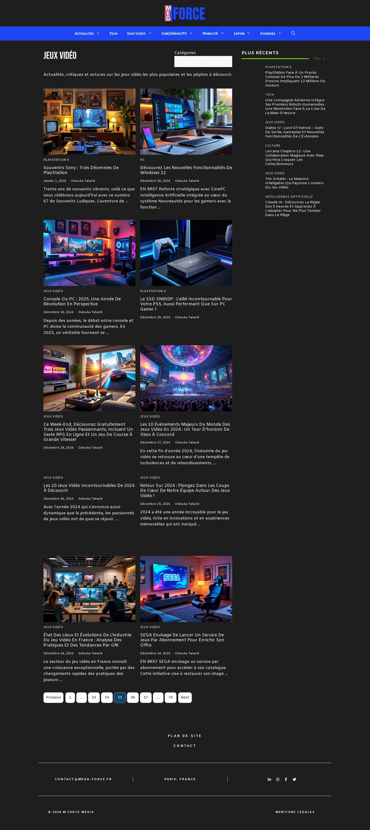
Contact (184, 746)
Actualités (90, 33)
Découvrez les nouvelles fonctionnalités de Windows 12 (186, 170)
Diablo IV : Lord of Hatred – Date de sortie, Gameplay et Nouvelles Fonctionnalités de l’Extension (294, 132)
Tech (113, 33)
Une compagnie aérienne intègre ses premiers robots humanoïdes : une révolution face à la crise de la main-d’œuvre (295, 106)
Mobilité (215, 33)
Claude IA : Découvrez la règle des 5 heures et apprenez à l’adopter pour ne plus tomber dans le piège (293, 208)
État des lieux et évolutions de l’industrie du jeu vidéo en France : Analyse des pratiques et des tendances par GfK (87, 640)
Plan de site (185, 736)
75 (170, 697)
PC (142, 160)
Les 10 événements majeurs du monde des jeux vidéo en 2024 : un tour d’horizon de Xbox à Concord (185, 430)
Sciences (273, 33)
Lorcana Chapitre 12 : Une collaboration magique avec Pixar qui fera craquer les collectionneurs (294, 157)
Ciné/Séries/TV (179, 33)
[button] (293, 33)
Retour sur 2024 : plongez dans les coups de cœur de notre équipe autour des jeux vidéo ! (185, 491)
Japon (245, 33)
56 (133, 697)
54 (107, 697)
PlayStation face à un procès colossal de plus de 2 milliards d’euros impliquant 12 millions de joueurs (295, 79)
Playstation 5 (56, 160)
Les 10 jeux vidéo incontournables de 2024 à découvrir (89, 488)
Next (185, 697)
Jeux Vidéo (142, 33)
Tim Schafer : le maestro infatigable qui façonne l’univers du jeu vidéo (294, 183)
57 (146, 697)
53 (94, 697)
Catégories (185, 53)
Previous (53, 697)
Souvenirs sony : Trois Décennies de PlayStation (81, 170)
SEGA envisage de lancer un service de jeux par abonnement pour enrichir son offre (182, 640)
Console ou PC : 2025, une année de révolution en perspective (82, 301)
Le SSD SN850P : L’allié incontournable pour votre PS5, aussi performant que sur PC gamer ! (186, 304)
